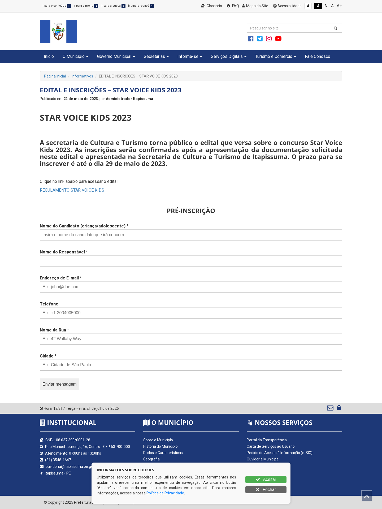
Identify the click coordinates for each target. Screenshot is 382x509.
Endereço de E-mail (61, 278)
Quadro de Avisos (261, 465)
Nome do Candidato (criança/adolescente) (84, 225)
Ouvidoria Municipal (263, 459)
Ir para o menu (85, 5)
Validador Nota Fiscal (264, 484)
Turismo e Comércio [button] (275, 56)
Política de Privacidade (165, 493)
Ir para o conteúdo (56, 5)
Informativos (82, 76)
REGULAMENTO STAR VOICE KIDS (72, 190)
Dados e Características (163, 453)
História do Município (160, 446)
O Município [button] (75, 56)
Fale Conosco (317, 56)
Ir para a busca (113, 5)
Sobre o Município (158, 440)
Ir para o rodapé (141, 5)
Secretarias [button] (156, 56)
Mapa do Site (255, 6)
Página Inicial (55, 76)
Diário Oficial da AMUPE (266, 472)
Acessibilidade (287, 6)
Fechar (266, 489)
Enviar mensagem (59, 384)
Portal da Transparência (267, 440)
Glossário (211, 6)
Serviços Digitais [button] (228, 56)
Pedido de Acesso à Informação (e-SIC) (279, 453)
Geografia (151, 459)
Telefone (49, 304)
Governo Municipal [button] (116, 56)
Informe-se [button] (189, 56)
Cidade (48, 356)
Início (49, 56)
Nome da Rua (54, 330)
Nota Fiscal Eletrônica (264, 478)
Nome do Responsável (64, 251)
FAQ (233, 6)
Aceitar (266, 479)
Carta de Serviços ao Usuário (271, 446)
